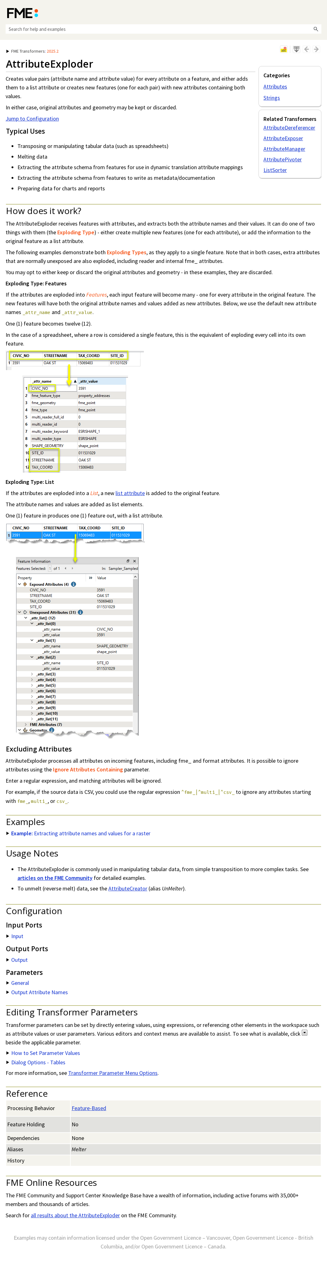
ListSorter (275, 170)
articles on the (54, 877)
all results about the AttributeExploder (75, 1215)
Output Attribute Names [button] (37, 992)
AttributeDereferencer (289, 127)
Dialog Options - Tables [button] (35, 1062)
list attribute (130, 493)
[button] (315, 29)
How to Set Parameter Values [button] (43, 1053)
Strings (271, 97)
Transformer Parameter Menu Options (113, 1072)
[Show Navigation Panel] (317, 12)
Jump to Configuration (32, 118)
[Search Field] (163, 29)
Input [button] (14, 936)
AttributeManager (284, 148)
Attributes (275, 86)
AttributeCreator (127, 888)
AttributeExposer (283, 138)
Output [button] (17, 959)
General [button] (17, 982)
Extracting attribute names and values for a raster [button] (78, 833)
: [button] (32, 51)
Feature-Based (89, 1108)
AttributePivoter (282, 159)
